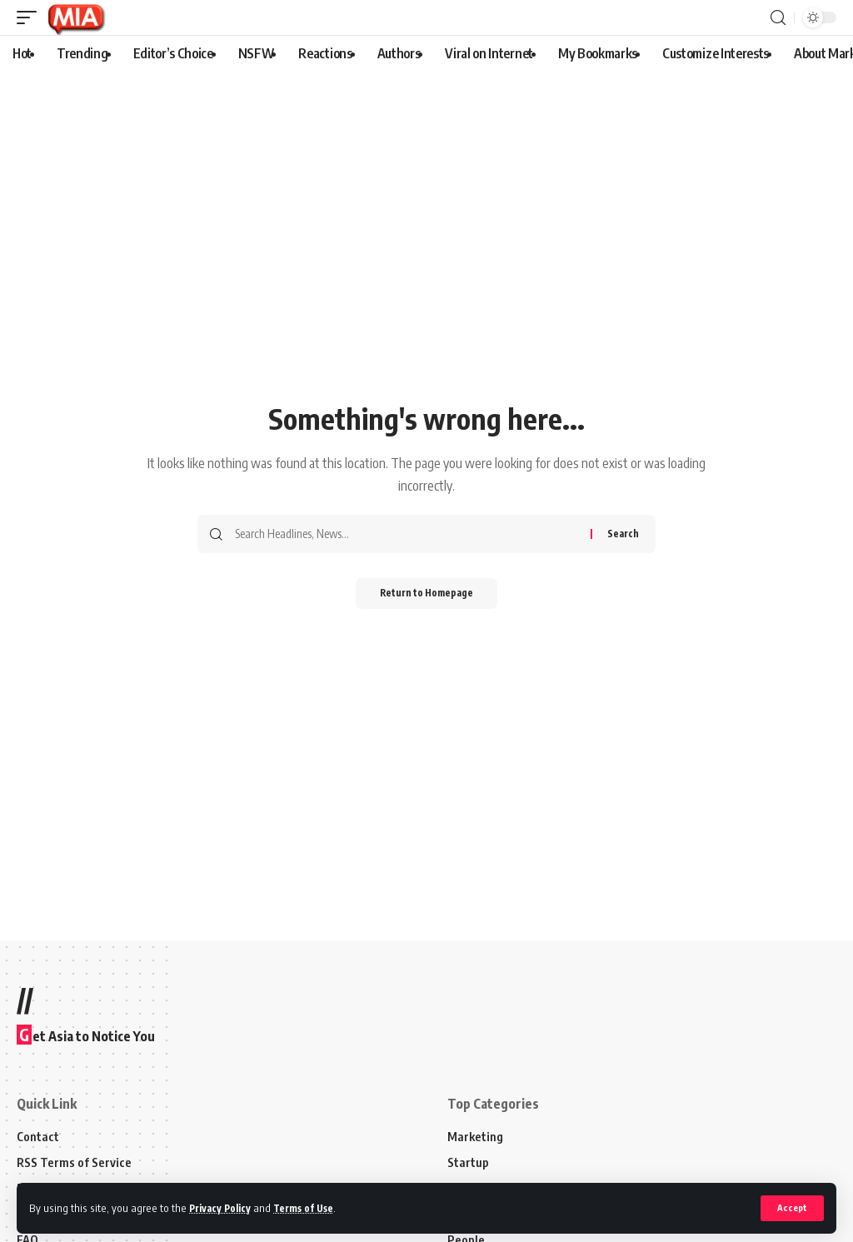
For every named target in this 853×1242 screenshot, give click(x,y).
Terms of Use (311, 1208)
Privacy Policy (223, 1208)
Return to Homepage (427, 594)
